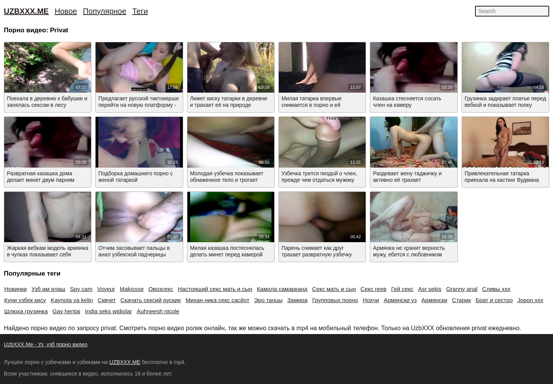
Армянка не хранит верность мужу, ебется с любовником (409, 251)
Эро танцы (268, 300)
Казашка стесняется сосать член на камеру (407, 101)
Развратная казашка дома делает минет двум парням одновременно (41, 180)
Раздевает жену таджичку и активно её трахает (407, 176)
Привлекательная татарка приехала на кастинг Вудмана (502, 176)
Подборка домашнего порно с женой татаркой (135, 176)
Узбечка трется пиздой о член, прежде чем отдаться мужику (319, 176)
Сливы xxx (496, 289)
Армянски (434, 300)
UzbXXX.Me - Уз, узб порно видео (46, 344)
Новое (66, 11)
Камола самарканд (282, 289)
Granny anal (462, 289)
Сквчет (107, 300)
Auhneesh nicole (158, 311)
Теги (140, 11)
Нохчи (371, 300)
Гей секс (402, 289)
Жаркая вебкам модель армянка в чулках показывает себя (47, 251)
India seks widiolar (108, 311)
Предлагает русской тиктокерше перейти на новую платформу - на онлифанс (138, 105)
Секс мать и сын (334, 289)
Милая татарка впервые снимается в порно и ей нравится (311, 105)
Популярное (104, 11)
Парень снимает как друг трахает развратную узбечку (316, 251)
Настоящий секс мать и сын (215, 289)
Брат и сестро (494, 300)
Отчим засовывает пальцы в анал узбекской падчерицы (134, 251)
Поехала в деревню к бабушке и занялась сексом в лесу (47, 101)
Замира (297, 300)
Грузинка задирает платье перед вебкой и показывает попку (505, 101)
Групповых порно (335, 300)
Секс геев (373, 289)
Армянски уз (400, 300)
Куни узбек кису (25, 300)
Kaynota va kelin (72, 300)
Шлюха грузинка (26, 311)
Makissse (132, 289)
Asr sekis (430, 289)
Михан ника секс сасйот (217, 300)
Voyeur (106, 289)
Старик (461, 300)
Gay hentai (67, 311)
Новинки (15, 289)
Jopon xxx (530, 300)
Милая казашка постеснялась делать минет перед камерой (227, 251)
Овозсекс (160, 289)
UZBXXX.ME (26, 11)
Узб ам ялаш (48, 289)
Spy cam (81, 289)
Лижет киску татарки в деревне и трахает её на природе (228, 101)
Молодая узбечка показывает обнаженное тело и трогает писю (226, 180)
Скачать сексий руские (151, 300)
